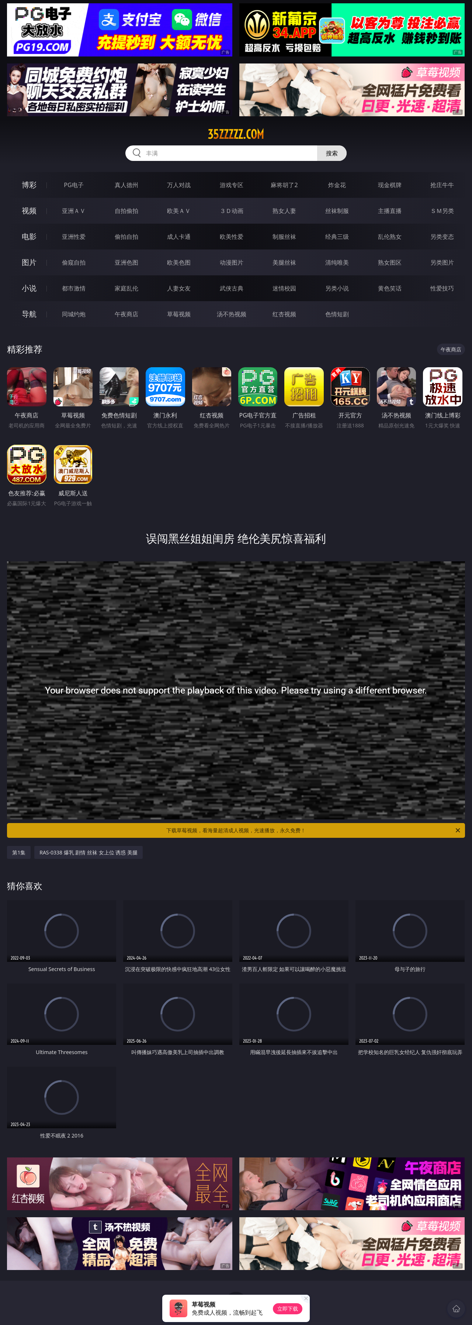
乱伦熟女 (390, 237)
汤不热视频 (231, 314)
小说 (29, 288)
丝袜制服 (337, 211)
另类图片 (442, 262)
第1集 (18, 852)
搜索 (332, 153)
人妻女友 (179, 288)
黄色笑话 (390, 288)
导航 (29, 314)
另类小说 (337, 288)
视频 (29, 211)
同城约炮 (74, 314)
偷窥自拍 (74, 262)
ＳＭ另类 (442, 211)
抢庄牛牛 (442, 185)
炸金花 (337, 185)
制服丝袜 (284, 237)
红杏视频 (284, 314)
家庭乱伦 (126, 288)
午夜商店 (126, 314)
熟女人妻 (284, 211)
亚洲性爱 (74, 237)
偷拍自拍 (126, 237)
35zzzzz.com (236, 134)
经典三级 (337, 237)
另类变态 (442, 237)
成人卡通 (179, 237)
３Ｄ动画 (231, 211)
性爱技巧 (442, 288)
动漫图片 (231, 262)
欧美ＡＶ (179, 211)
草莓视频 (179, 314)
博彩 (29, 185)
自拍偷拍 (126, 211)
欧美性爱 (231, 237)
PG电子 (73, 185)
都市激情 (74, 288)
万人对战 (179, 185)
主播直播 (390, 211)
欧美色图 (179, 262)
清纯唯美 (337, 262)
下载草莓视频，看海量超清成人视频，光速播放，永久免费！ (313, 830)
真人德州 (126, 185)
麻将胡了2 (284, 185)
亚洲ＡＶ (74, 211)
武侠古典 (231, 288)
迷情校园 (284, 288)
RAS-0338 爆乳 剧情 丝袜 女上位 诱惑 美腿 (88, 852)
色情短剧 (337, 314)
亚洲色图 (126, 262)
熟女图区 (390, 262)
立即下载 (287, 1308)
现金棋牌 (390, 185)
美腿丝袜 (284, 262)
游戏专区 (231, 185)
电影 (29, 236)
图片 (29, 262)
